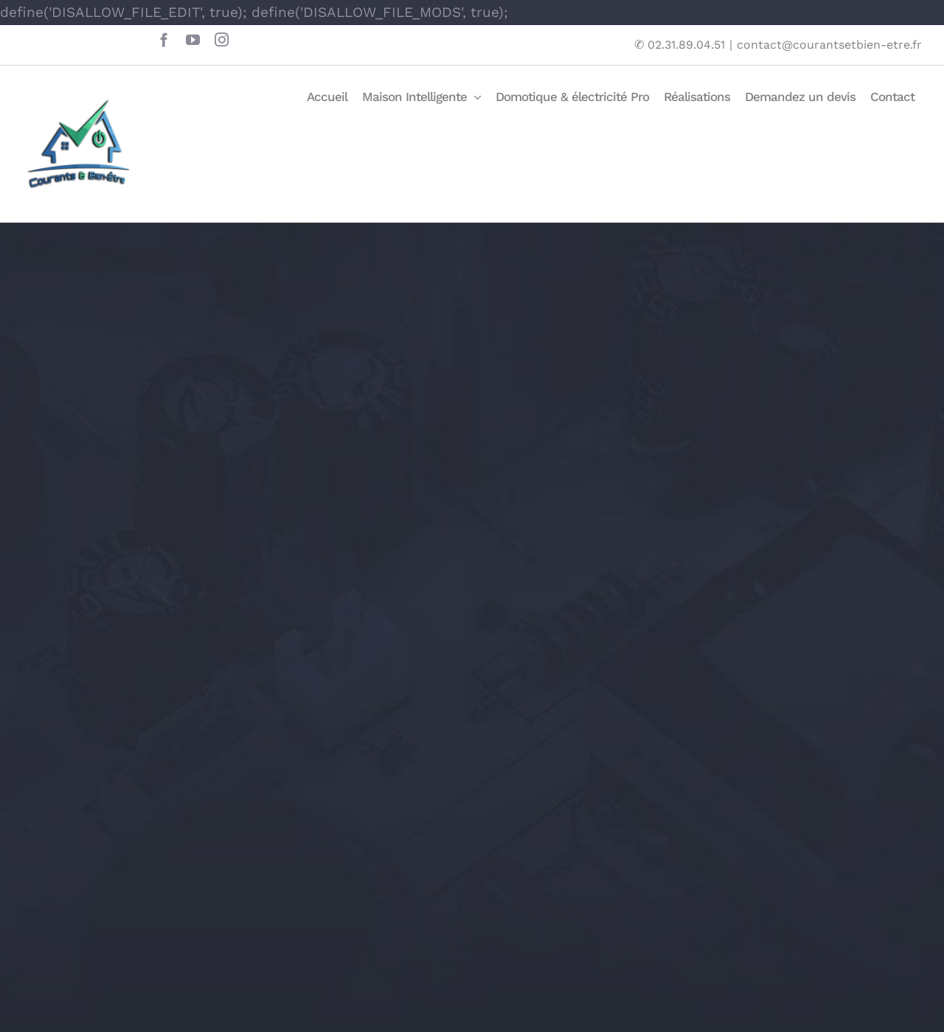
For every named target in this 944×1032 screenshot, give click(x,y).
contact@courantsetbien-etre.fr (829, 45)
